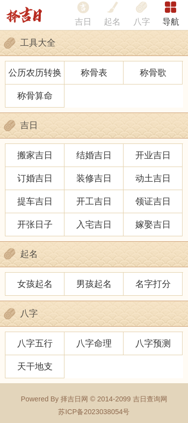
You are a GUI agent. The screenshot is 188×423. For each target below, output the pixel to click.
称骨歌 (153, 72)
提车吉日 (35, 201)
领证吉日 (153, 201)
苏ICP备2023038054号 (93, 412)
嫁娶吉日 (153, 224)
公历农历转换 (35, 72)
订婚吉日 (35, 178)
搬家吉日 (35, 155)
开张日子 (35, 224)
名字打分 (153, 284)
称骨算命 (35, 95)
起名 (112, 22)
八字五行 (35, 343)
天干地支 (35, 366)
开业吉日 (153, 155)
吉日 (83, 22)
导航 (170, 22)
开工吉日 (94, 201)
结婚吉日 (94, 155)
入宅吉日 (94, 224)
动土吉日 (153, 178)
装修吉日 (94, 178)
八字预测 (153, 343)
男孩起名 (94, 284)
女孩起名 (35, 284)
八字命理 (94, 343)
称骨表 (94, 72)
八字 (141, 22)
